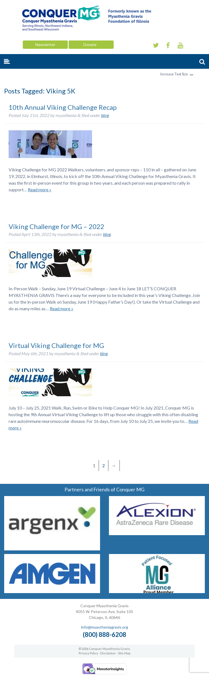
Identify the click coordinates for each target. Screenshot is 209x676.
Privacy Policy (88, 653)
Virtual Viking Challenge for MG (56, 345)
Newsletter (45, 44)
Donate (91, 44)
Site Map (124, 653)
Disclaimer (108, 653)
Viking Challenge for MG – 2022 (56, 226)
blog (105, 115)
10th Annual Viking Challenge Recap (63, 107)
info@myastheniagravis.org (104, 627)
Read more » (39, 189)
